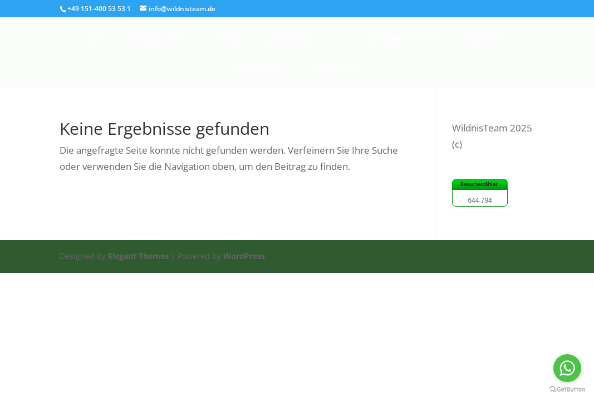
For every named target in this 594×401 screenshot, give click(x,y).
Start (90, 40)
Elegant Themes (138, 256)
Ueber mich (257, 66)
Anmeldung (336, 66)
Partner (484, 40)
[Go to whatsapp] (567, 368)
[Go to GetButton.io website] (567, 389)
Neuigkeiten (158, 40)
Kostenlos (286, 40)
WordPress (244, 256)
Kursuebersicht (400, 40)
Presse (229, 40)
